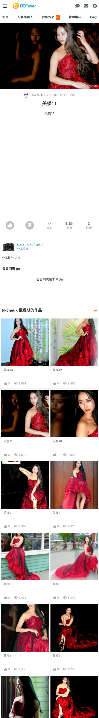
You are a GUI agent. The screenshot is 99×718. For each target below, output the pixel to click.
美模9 (7, 513)
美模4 (56, 655)
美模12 (57, 370)
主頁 (5, 17)
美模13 (8, 370)
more (93, 310)
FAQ (93, 17)
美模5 (7, 655)
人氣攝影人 (25, 17)
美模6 (56, 584)
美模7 (7, 584)
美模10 (57, 441)
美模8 (56, 513)
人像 (17, 257)
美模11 (8, 441)
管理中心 (75, 17)
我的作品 (51, 17)
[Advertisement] (49, 169)
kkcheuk (33, 95)
